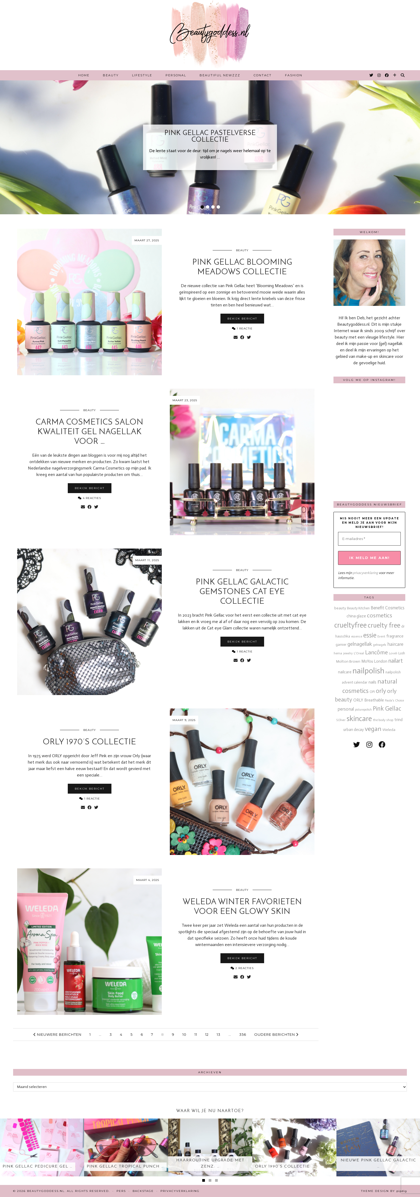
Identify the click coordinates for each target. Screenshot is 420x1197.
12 (207, 1034)
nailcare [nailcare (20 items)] (344, 672)
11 (195, 1034)
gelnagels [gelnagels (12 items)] (379, 645)
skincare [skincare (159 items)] (359, 718)
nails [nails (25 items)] (372, 682)
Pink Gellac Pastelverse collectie (210, 136)
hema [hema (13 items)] (338, 653)
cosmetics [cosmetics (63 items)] (379, 615)
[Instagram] (379, 75)
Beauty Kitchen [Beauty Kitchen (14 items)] (358, 608)
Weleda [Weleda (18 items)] (388, 729)
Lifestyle (142, 75)
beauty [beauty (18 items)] (340, 608)
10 (184, 1034)
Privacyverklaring (180, 1191)
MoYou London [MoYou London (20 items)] (374, 661)
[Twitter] (371, 75)
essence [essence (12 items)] (356, 636)
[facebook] (382, 745)
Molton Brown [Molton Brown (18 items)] (348, 661)
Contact (263, 75)
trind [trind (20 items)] (398, 719)
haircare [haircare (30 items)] (395, 644)
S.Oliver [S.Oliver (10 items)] (341, 720)
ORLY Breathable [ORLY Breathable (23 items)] (368, 700)
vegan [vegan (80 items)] (373, 729)
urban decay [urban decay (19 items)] (353, 729)
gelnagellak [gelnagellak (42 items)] (359, 644)
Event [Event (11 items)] (381, 636)
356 (242, 1034)
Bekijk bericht (242, 318)
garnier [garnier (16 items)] (341, 644)
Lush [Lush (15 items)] (401, 653)
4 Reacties (89, 498)
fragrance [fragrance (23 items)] (394, 636)
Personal (176, 75)
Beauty (111, 75)
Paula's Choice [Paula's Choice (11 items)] (394, 700)
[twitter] (356, 745)
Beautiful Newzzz (220, 75)
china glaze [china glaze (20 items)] (356, 616)
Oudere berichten (276, 1034)
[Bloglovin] (395, 75)
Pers (121, 1191)
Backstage (143, 1191)
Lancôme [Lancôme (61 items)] (376, 652)
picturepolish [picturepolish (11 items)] (363, 709)
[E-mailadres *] (369, 539)
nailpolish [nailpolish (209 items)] (368, 671)
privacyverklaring (365, 573)
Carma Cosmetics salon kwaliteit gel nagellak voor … (89, 432)
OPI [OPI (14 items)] (372, 692)
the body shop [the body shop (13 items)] (383, 720)
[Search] (403, 75)
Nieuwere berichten (57, 1034)
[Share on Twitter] (249, 337)
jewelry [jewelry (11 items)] (348, 653)
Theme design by (384, 1191)
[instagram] (369, 745)
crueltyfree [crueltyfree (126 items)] (350, 625)
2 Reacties (242, 968)
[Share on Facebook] (242, 337)
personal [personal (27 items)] (346, 709)
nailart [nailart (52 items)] (395, 661)
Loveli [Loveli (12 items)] (393, 653)
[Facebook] (387, 75)
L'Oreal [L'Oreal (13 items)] (359, 653)
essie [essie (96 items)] (369, 635)
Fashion (293, 75)
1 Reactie (242, 328)
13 (218, 1034)
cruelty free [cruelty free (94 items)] (384, 625)
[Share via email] (235, 337)
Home (83, 75)
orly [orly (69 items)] (381, 691)
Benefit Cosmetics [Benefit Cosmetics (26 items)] (387, 607)
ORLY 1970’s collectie (89, 742)
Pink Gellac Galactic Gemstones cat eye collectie (242, 592)
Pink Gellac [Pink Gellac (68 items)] (387, 708)
